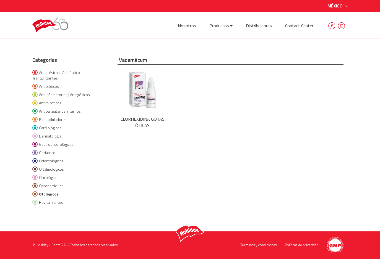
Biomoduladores (49, 119)
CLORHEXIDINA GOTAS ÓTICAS (143, 97)
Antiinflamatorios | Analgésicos (61, 94)
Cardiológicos (46, 128)
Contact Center (299, 25)
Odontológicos (48, 161)
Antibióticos (45, 86)
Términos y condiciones (258, 245)
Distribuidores (259, 25)
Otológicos (45, 194)
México (337, 6)
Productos (221, 25)
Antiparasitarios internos (56, 111)
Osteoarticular (47, 186)
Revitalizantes (47, 202)
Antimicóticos (46, 103)
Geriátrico (43, 152)
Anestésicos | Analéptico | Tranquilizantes (57, 75)
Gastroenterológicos (53, 144)
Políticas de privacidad (301, 245)
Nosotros (187, 25)
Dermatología (46, 136)
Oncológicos (45, 177)
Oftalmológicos (48, 169)
